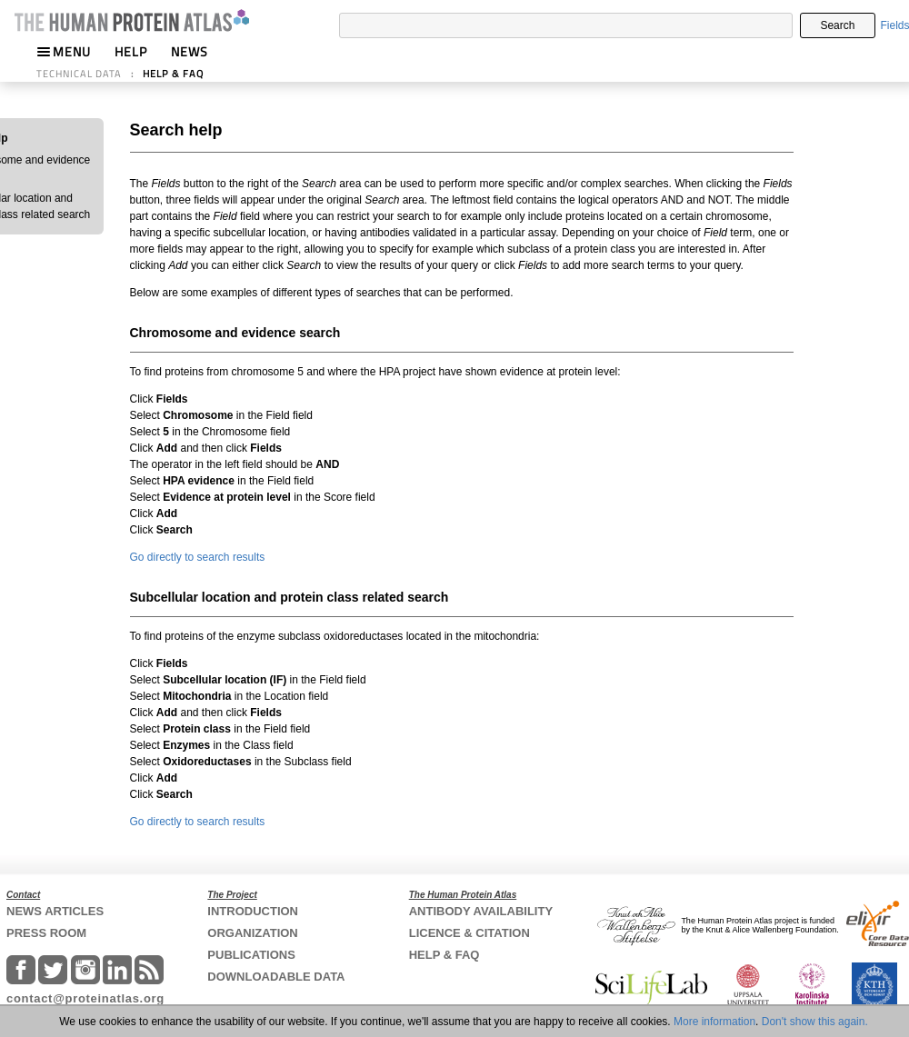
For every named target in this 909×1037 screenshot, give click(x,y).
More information (714, 1021)
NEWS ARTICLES (55, 911)
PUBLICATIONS (251, 955)
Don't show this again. (815, 1021)
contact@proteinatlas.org (85, 998)
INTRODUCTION (252, 911)
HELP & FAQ (173, 73)
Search (837, 25)
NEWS (189, 51)
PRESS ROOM (46, 933)
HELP (131, 51)
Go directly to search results (197, 557)
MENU (63, 51)
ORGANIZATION (252, 933)
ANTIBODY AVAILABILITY (481, 911)
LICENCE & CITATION (469, 933)
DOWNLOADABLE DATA (276, 976)
